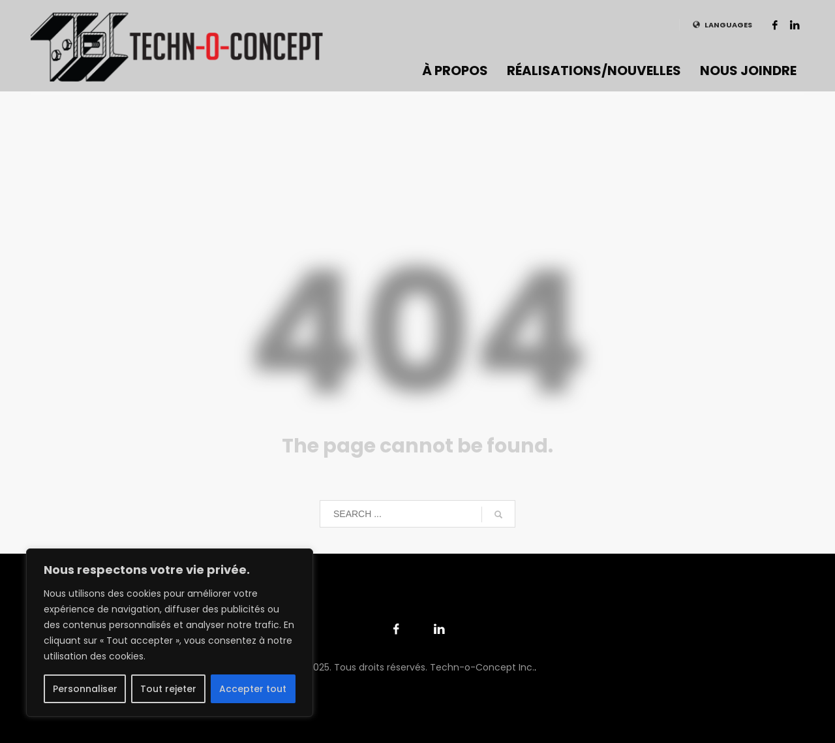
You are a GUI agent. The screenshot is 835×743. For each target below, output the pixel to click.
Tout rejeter (168, 688)
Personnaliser (85, 688)
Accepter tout (252, 688)
